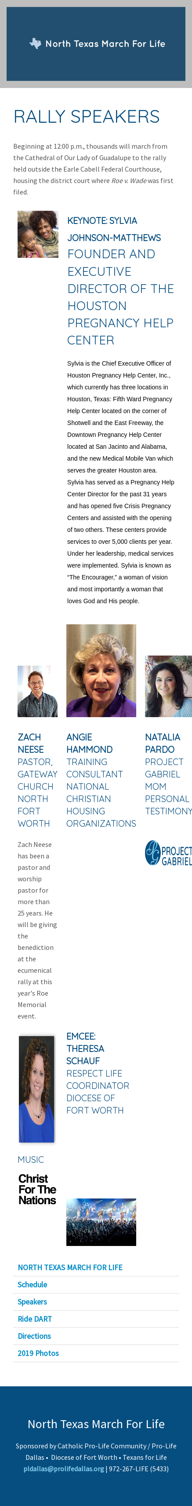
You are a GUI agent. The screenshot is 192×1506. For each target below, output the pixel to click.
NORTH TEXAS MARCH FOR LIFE (70, 1267)
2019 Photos (38, 1353)
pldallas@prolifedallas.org (63, 1468)
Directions (34, 1336)
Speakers (32, 1302)
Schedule (32, 1285)
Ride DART (35, 1319)
